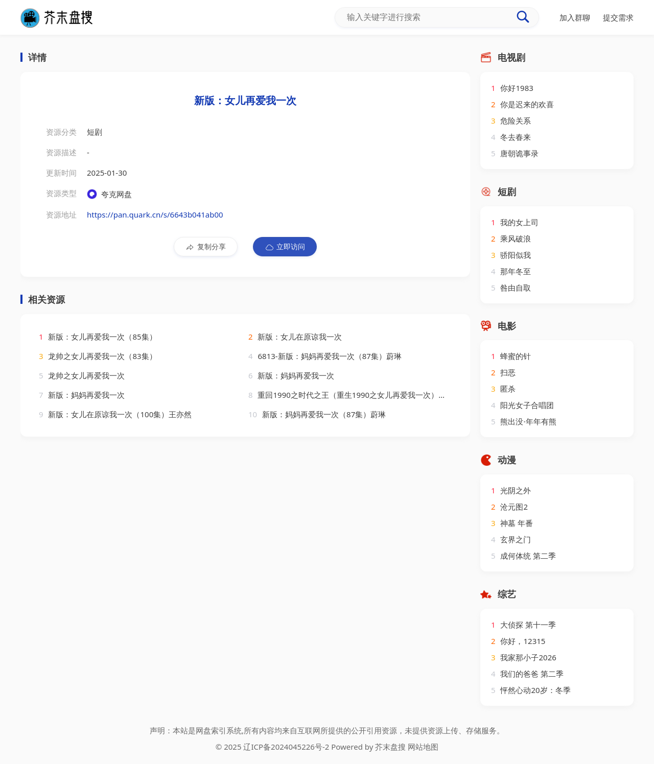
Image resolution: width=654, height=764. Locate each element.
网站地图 (423, 747)
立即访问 (285, 247)
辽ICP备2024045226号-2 (286, 747)
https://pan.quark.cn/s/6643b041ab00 (155, 214)
